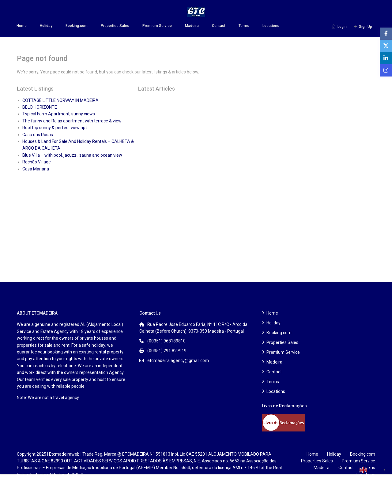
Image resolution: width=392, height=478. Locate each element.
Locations (270, 26)
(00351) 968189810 (166, 340)
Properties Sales (115, 26)
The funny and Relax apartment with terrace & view (72, 120)
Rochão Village (36, 161)
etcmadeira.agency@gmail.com (178, 360)
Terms (244, 26)
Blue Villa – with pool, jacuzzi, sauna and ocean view (72, 155)
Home (22, 26)
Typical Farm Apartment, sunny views (58, 113)
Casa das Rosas (37, 134)
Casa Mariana (35, 168)
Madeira (192, 26)
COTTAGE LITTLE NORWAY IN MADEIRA (60, 100)
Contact (218, 26)
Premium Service (157, 26)
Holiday (46, 26)
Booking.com (77, 26)
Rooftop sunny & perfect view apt (54, 127)
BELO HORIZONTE (39, 107)
